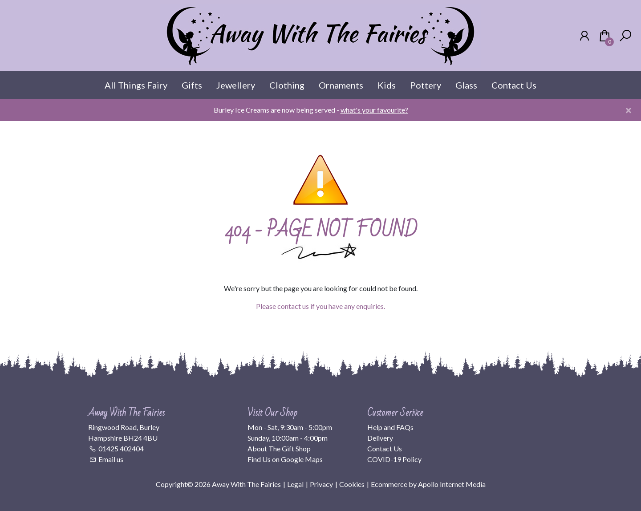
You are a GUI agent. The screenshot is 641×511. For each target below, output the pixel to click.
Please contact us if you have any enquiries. (320, 306)
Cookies (352, 484)
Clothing (286, 85)
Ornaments (341, 85)
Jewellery (235, 85)
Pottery (425, 85)
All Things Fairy (136, 85)
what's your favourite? (374, 109)
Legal (295, 484)
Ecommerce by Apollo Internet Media (428, 484)
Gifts (192, 85)
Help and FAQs (390, 427)
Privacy (321, 484)
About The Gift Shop (279, 448)
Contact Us (513, 85)
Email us (110, 459)
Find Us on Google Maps (285, 459)
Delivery (380, 438)
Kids (386, 85)
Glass (466, 85)
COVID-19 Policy (394, 459)
